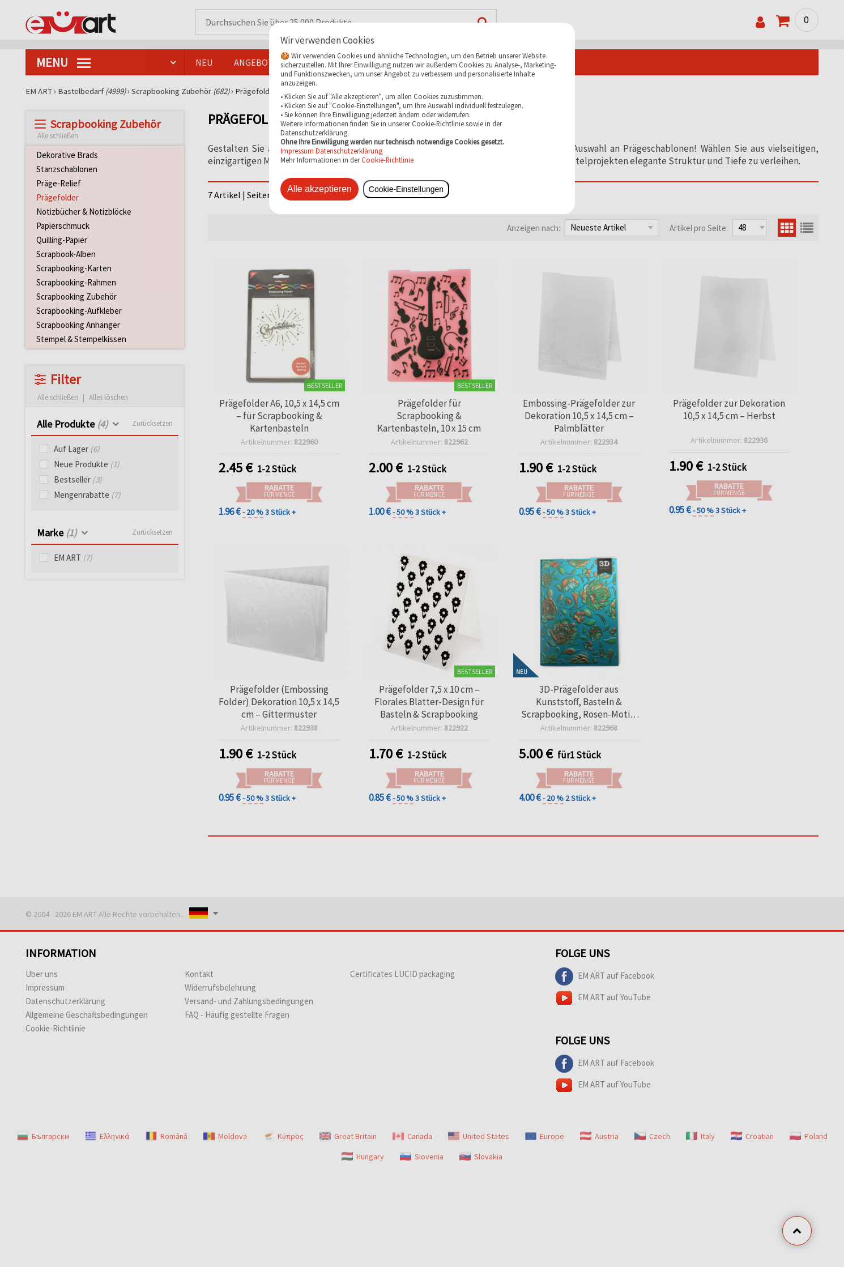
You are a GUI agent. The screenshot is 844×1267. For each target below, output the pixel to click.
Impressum (298, 150)
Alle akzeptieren (319, 189)
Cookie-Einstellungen (406, 189)
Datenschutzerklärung (349, 150)
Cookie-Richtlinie (387, 159)
